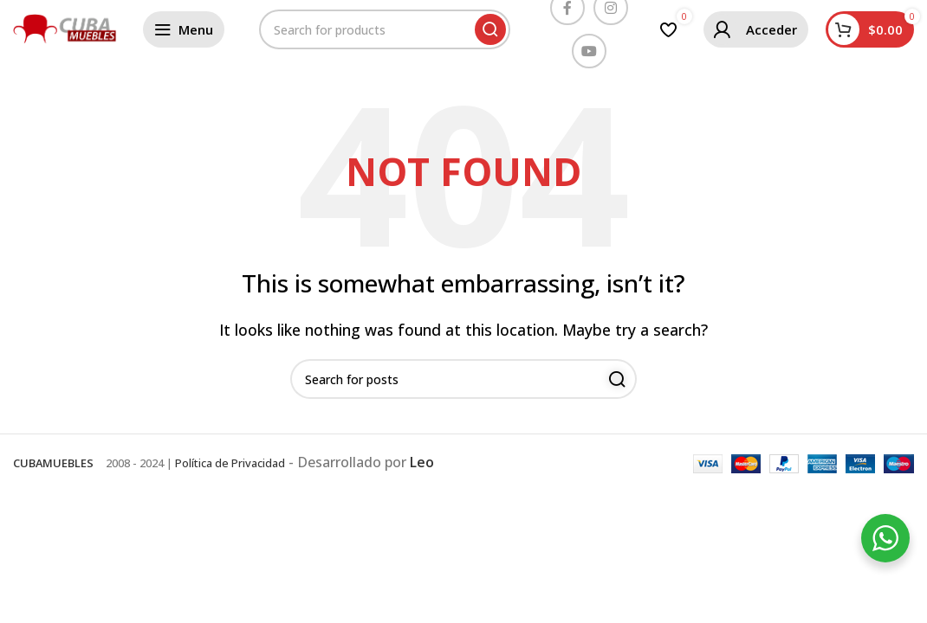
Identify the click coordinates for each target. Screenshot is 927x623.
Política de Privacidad (230, 464)
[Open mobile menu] (183, 30)
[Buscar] (384, 30)
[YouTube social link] (589, 52)
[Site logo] (65, 28)
